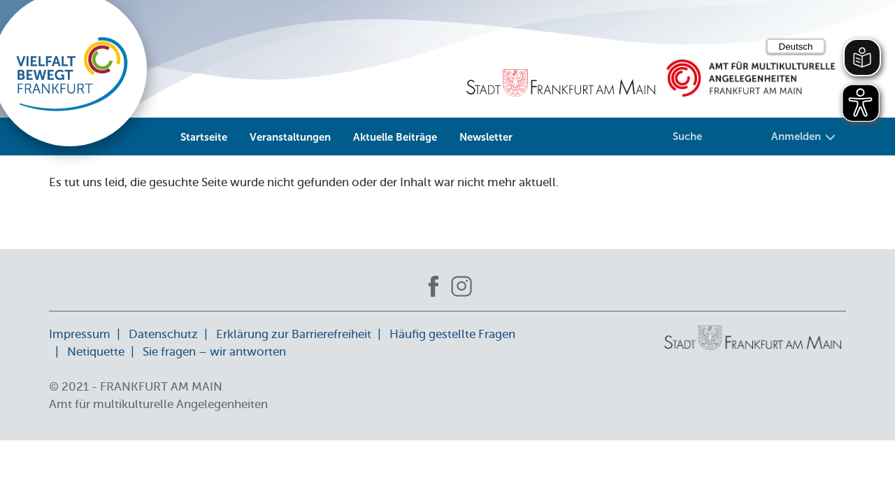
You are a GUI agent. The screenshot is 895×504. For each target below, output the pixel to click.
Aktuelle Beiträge (395, 137)
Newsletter (486, 137)
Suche (687, 136)
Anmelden (803, 136)
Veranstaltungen (290, 137)
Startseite (203, 137)
